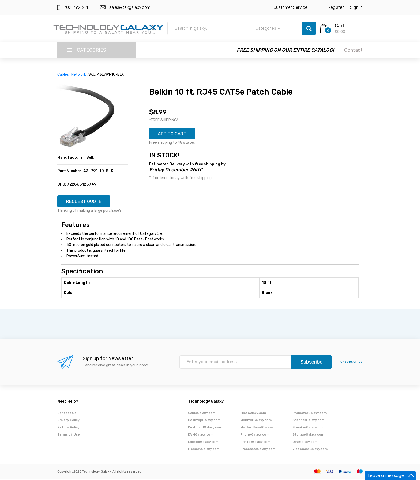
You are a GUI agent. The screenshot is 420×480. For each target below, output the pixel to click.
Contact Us (66, 414)
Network (78, 74)
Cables (63, 74)
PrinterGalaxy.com (255, 443)
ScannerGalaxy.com (308, 421)
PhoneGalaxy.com (254, 435)
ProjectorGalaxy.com (309, 414)
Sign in (356, 7)
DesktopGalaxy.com (204, 421)
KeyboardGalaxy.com (205, 428)
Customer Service (290, 7)
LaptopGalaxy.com (203, 443)
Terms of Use (68, 435)
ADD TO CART (174, 134)
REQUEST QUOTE (86, 202)
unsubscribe (351, 362)
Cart (339, 26)
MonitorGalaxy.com (256, 421)
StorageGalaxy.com (308, 435)
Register (336, 7)
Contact (353, 50)
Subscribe (311, 363)
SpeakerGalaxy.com (308, 428)
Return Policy (68, 428)
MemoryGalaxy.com (203, 450)
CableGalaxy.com (201, 414)
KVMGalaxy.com (200, 435)
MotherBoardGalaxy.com (260, 428)
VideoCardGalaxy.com (310, 450)
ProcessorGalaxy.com (257, 450)
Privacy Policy (68, 421)
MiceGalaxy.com (253, 414)
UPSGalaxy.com (304, 443)
